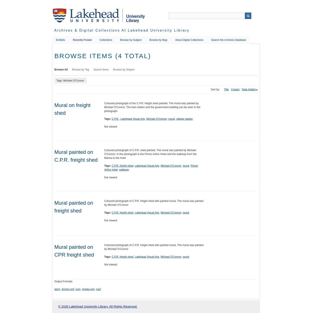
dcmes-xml (68, 289)
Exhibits (60, 40)
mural (171, 118)
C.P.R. (115, 118)
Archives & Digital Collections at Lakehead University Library (122, 30)
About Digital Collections (189, 40)
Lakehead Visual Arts (132, 118)
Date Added (248, 89)
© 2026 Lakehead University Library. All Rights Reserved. (97, 306)
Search (248, 16)
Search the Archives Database (228, 40)
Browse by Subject (130, 40)
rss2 (98, 289)
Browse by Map (158, 40)
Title (226, 89)
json (78, 289)
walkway (124, 169)
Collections (105, 40)
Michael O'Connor (156, 118)
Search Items (101, 69)
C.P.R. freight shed (122, 165)
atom (57, 289)
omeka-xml (88, 289)
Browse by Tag (80, 69)
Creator (235, 89)
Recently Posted (82, 40)
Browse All (61, 69)
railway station (184, 118)
